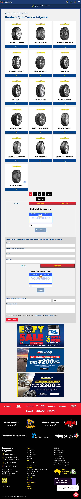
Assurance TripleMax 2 (16, 71)
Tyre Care (29, 456)
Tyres (28, 448)
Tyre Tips (29, 458)
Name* (8, 243)
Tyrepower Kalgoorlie (40, 6)
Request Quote (12, 319)
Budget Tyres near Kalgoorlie (62, 463)
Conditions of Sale (21, 496)
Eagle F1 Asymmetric (64, 100)
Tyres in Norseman (59, 458)
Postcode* (9, 259)
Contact (29, 480)
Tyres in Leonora (58, 456)
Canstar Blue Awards (59, 461)
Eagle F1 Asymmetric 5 (40, 157)
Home (7, 13)
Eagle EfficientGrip (40, 100)
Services (29, 467)
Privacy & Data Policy (11, 496)
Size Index (56, 448)
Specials (29, 478)
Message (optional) (11, 304)
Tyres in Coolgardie (59, 450)
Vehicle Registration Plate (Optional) (16, 298)
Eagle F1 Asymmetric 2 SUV (40, 128)
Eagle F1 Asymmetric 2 (16, 128)
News (29, 486)
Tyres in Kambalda (59, 452)
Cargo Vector (64, 71)
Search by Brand (31, 454)
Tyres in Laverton (58, 454)
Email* (8, 254)
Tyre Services (30, 473)
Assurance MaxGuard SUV (64, 43)
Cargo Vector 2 (16, 100)
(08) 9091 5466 (10, 463)
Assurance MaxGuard (40, 43)
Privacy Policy (38, 315)
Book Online (31, 482)
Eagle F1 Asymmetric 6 (16, 185)
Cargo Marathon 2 (40, 71)
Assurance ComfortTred (16, 43)
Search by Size (31, 452)
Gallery (29, 489)
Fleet (28, 484)
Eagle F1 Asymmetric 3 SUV (16, 157)
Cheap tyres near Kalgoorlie (61, 465)
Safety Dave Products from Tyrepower (37, 469)
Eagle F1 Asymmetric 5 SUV (64, 157)
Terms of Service (49, 315)
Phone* (15, 248)
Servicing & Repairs (32, 471)
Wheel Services (31, 475)
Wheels (29, 461)
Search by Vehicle (32, 450)
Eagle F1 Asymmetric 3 (64, 128)
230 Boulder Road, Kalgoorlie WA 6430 (12, 458)
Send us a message (11, 466)
